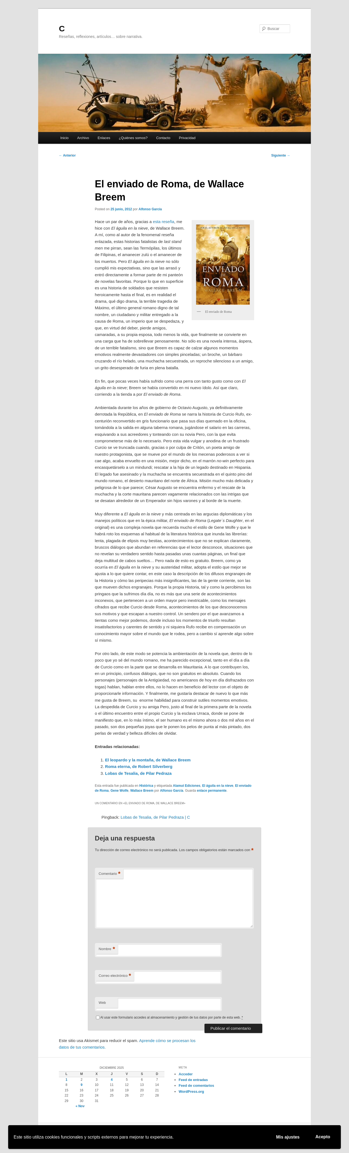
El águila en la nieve (217, 786)
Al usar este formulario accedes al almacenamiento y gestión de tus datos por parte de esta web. (171, 1018)
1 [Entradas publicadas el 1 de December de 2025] (66, 1080)
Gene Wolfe (119, 790)
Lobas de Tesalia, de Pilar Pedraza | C (155, 817)
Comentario (110, 874)
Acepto (322, 1136)
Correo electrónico (115, 976)
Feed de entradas (193, 1080)
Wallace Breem (142, 790)
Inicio (64, 138)
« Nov (80, 1106)
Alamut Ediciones (186, 786)
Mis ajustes (288, 1137)
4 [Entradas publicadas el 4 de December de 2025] (112, 1080)
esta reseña (163, 221)
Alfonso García (150, 209)
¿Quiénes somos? (133, 138)
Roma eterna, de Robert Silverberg (138, 766)
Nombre (107, 949)
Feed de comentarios (196, 1085)
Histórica (146, 786)
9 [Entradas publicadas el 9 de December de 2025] (82, 1085)
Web (102, 1003)
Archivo (83, 138)
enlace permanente (212, 790)
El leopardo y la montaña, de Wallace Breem (148, 760)
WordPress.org (191, 1091)
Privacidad (187, 138)
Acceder (185, 1074)
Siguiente (280, 155)
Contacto (163, 138)
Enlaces (104, 138)
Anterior (67, 155)
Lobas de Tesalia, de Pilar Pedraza (138, 773)
